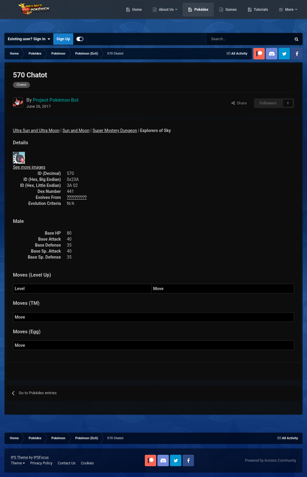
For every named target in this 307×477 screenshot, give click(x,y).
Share (239, 103)
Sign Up (63, 39)
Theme (18, 463)
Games (262, 15)
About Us (197, 15)
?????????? (77, 197)
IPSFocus (41, 457)
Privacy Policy (41, 463)
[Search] (227, 39)
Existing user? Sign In (29, 39)
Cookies (87, 463)
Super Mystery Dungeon (115, 130)
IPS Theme (19, 457)
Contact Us (67, 463)
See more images (29, 167)
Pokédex (232, 15)
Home (167, 15)
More (289, 15)
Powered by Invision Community (270, 460)
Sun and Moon (76, 130)
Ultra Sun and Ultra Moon (36, 130)
